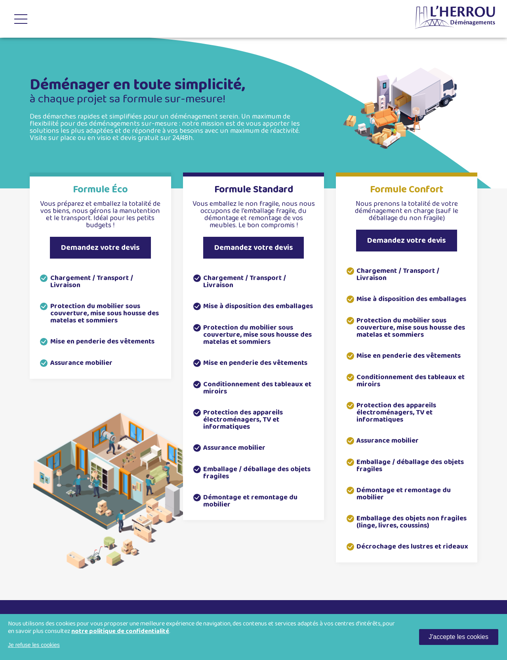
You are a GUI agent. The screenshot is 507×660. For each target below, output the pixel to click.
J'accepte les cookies (458, 636)
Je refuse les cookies (34, 645)
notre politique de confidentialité (120, 631)
